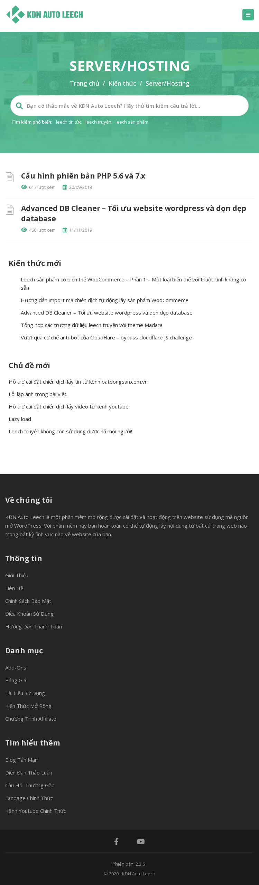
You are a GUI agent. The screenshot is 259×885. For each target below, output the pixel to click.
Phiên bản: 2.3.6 (128, 864)
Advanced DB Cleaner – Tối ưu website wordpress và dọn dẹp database (107, 312)
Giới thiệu (16, 575)
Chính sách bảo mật (28, 600)
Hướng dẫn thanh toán (33, 626)
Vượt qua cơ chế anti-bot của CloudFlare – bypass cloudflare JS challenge (106, 337)
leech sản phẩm (131, 122)
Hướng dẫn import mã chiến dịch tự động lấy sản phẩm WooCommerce (104, 300)
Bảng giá (15, 680)
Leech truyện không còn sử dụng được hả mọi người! (70, 431)
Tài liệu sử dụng (25, 693)
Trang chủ (84, 83)
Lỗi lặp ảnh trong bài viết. (38, 394)
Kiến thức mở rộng (28, 705)
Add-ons (15, 667)
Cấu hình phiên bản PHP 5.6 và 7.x (83, 176)
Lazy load (20, 418)
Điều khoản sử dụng (29, 613)
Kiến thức (122, 83)
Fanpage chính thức (29, 798)
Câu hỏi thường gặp (30, 785)
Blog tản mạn (21, 759)
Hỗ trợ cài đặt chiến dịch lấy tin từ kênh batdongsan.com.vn (78, 381)
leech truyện (98, 122)
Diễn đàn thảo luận (28, 772)
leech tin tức (68, 122)
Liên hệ (14, 588)
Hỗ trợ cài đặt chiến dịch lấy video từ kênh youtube (69, 406)
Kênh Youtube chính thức (35, 810)
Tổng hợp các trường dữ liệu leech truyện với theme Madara (92, 324)
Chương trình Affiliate (30, 718)
